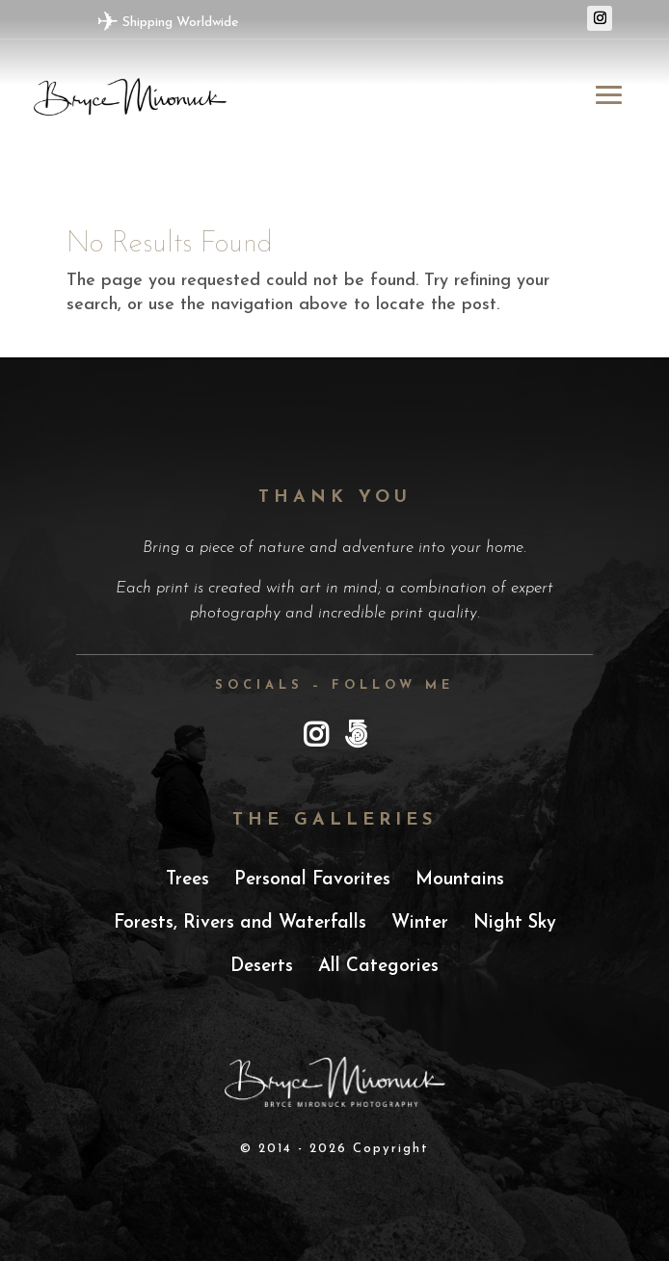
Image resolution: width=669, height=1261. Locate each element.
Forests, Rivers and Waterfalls (240, 923)
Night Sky (514, 923)
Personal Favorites (312, 880)
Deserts (261, 967)
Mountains (459, 880)
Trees (187, 880)
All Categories (378, 967)
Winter (419, 923)
